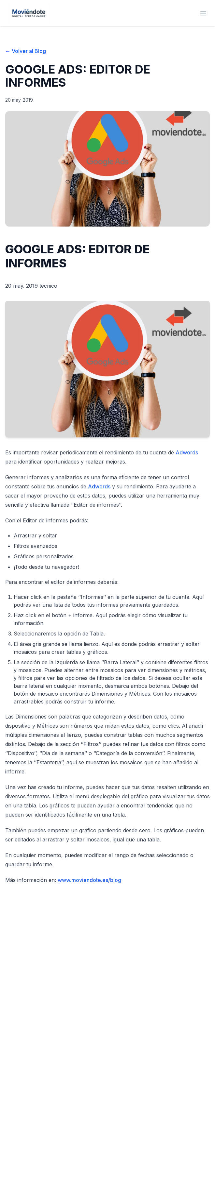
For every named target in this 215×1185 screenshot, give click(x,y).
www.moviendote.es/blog (89, 880)
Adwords (187, 452)
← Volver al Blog (25, 51)
